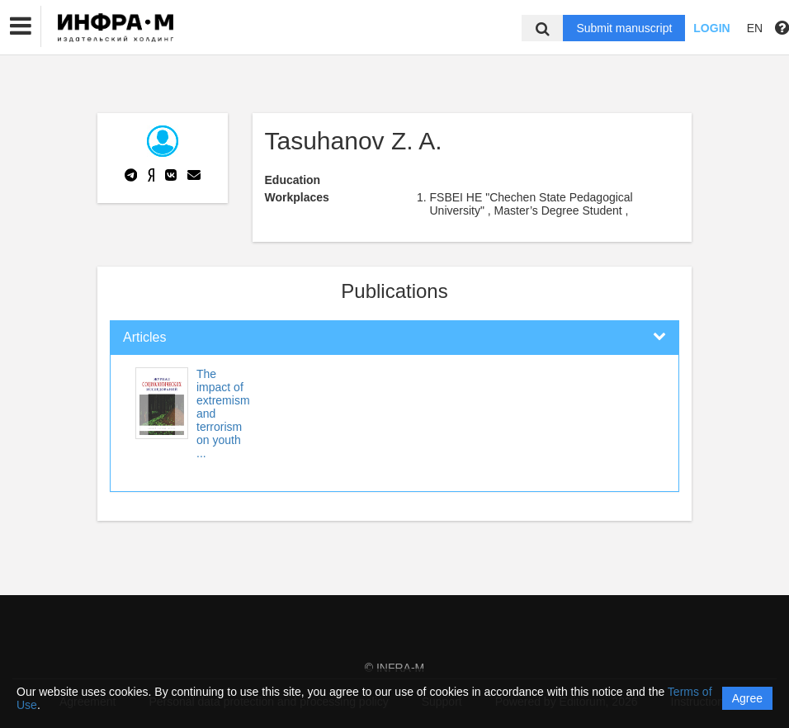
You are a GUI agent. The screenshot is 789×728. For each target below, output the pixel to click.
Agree (747, 698)
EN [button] (755, 28)
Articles (144, 337)
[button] (20, 26)
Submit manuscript (624, 28)
